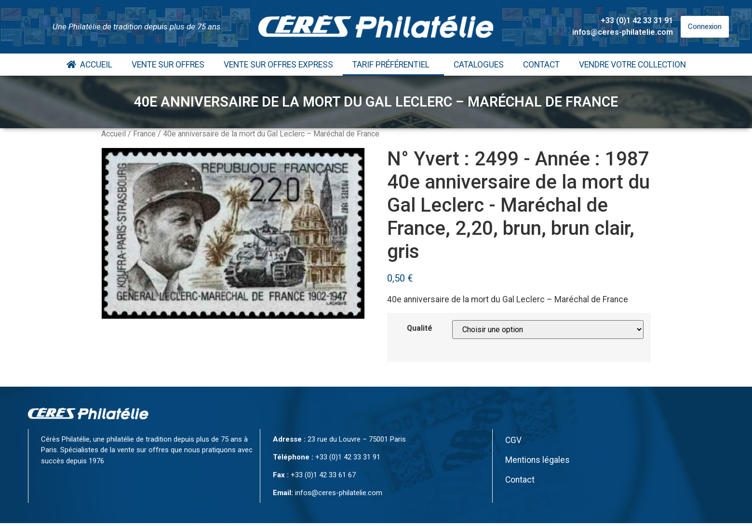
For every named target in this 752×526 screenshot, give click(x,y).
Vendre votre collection (632, 64)
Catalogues (479, 64)
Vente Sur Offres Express (278, 64)
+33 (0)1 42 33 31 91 (637, 20)
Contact (541, 64)
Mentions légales (537, 460)
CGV (513, 440)
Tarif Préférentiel (393, 64)
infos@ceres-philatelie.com (622, 32)
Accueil (89, 64)
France (144, 133)
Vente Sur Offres (168, 64)
